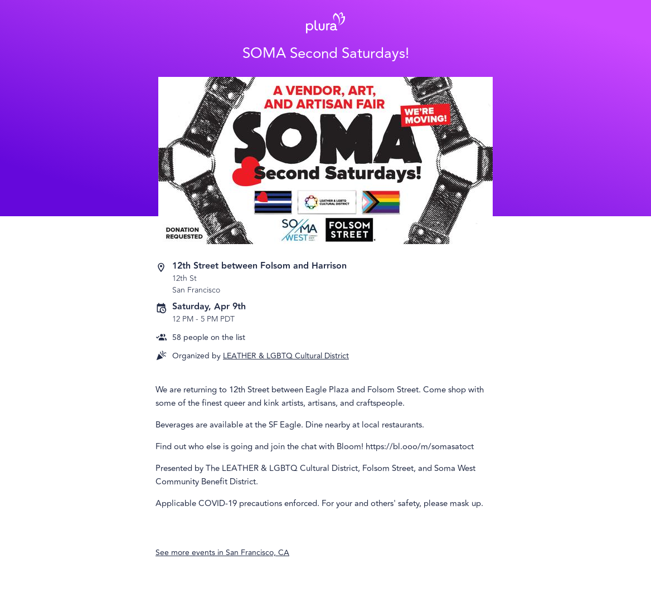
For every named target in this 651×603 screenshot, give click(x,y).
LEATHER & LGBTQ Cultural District (286, 356)
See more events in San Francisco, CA (222, 552)
